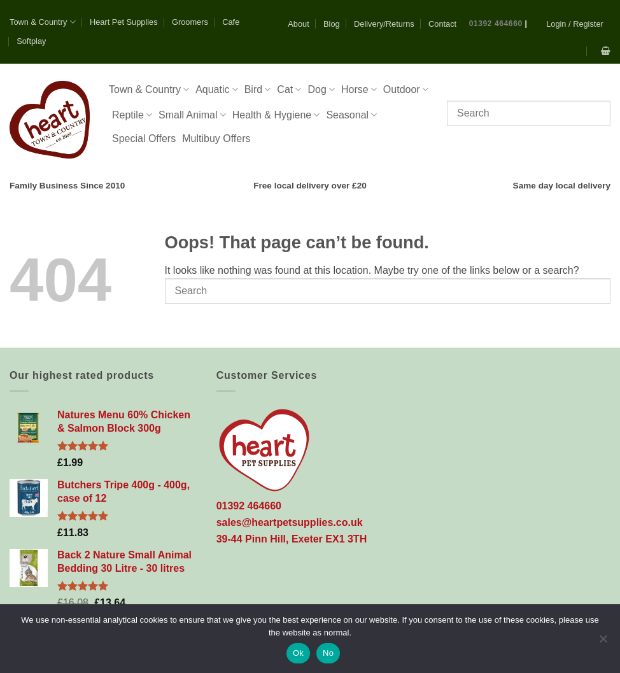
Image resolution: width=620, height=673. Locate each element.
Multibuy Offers (216, 138)
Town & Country (43, 22)
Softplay (31, 41)
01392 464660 (496, 23)
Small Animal (192, 115)
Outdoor (405, 89)
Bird (257, 89)
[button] (574, 24)
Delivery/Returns (384, 24)
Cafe (230, 22)
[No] (602, 642)
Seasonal (351, 115)
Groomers (190, 22)
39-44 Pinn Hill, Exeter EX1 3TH (291, 539)
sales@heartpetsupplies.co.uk (289, 522)
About (298, 24)
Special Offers (144, 138)
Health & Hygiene (276, 115)
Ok (298, 653)
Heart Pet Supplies (124, 22)
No (328, 653)
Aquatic (216, 89)
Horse (359, 89)
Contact (442, 24)
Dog (321, 89)
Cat (289, 89)
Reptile (132, 115)
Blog (331, 24)
